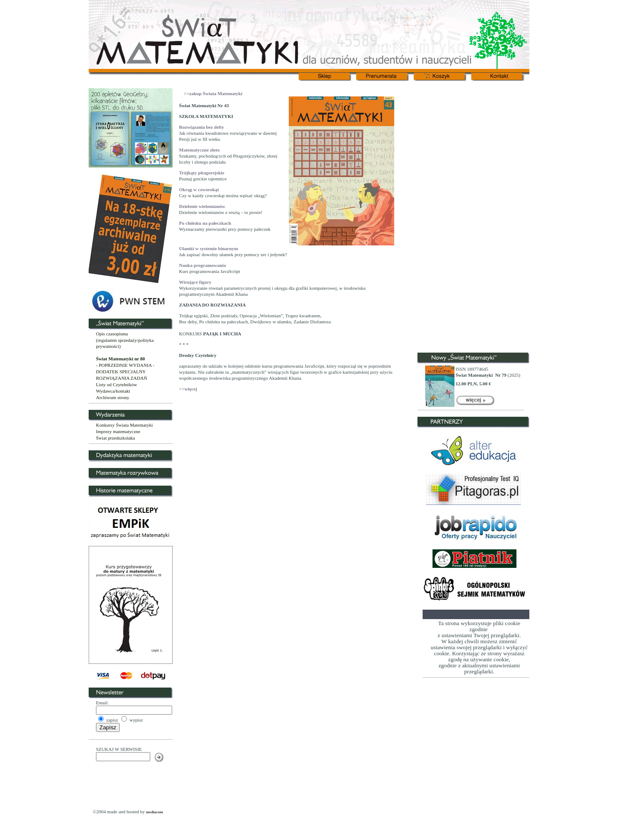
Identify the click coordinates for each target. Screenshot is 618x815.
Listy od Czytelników (116, 384)
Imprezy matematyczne (118, 431)
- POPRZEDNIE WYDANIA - (125, 365)
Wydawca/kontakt (113, 391)
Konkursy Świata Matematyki (124, 425)
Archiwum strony (112, 397)
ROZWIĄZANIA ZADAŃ (121, 378)
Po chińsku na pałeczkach (205, 223)
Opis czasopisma (112, 333)
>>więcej (188, 388)
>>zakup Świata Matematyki (213, 93)
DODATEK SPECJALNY (121, 371)
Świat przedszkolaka (115, 437)
